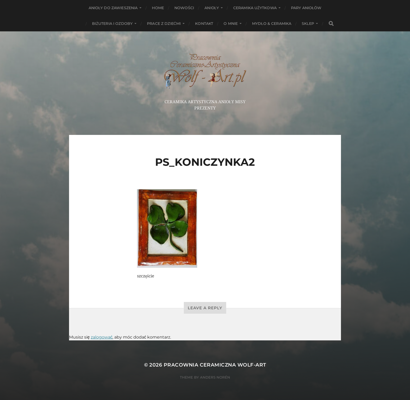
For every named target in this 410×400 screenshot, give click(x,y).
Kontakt (204, 23)
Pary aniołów (306, 7)
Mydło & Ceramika (271, 23)
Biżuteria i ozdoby (112, 23)
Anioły (211, 7)
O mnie (231, 23)
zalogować (101, 337)
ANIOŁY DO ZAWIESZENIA (113, 7)
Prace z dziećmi (164, 23)
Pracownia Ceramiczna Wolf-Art (215, 365)
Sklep (308, 23)
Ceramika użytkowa (255, 7)
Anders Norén (215, 377)
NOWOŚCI (184, 7)
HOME (158, 7)
